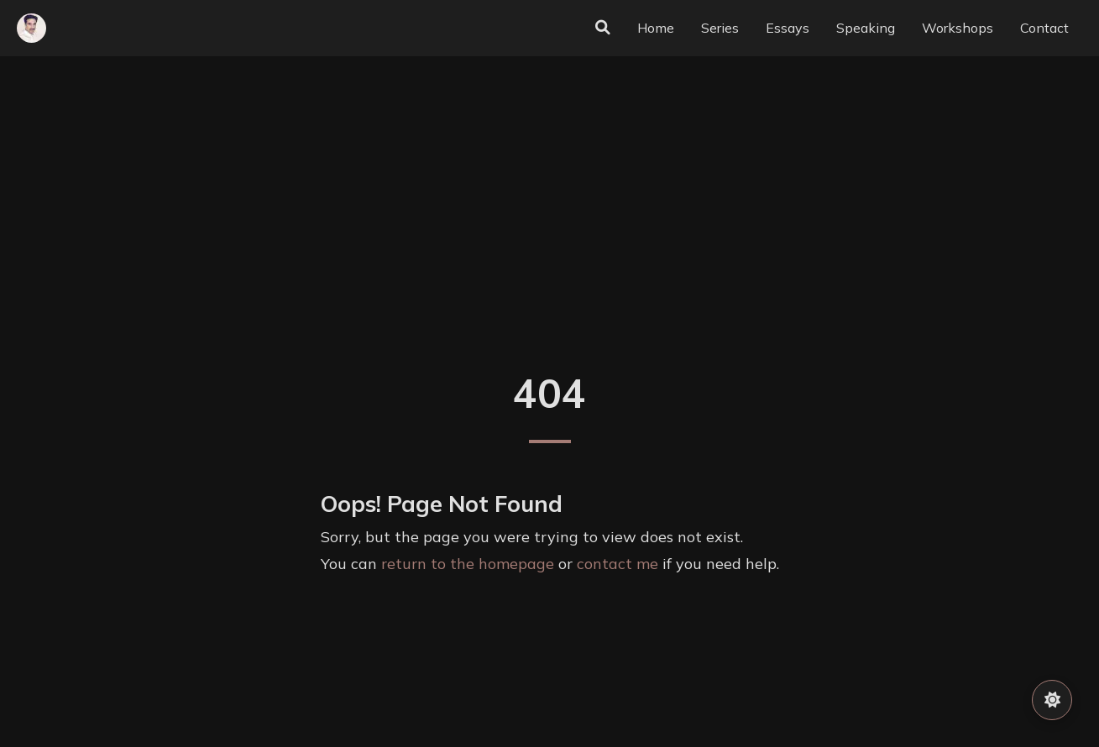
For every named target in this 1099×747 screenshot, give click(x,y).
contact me (617, 563)
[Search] (602, 27)
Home (655, 27)
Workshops (957, 27)
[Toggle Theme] (1052, 700)
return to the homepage (467, 563)
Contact (1044, 27)
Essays (787, 27)
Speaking (865, 27)
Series (720, 27)
